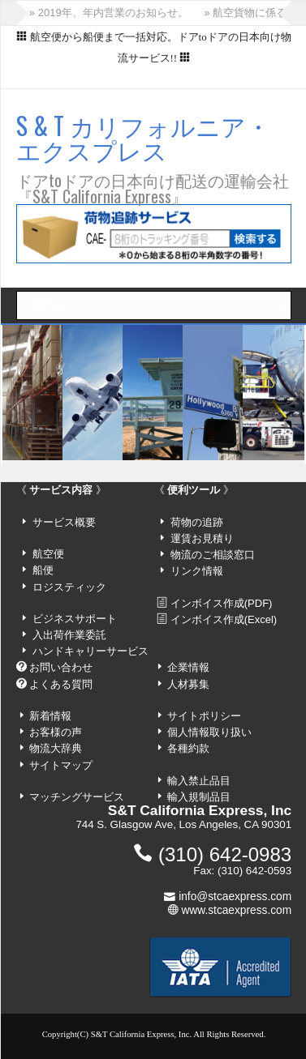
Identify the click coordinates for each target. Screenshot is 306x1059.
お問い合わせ (61, 667)
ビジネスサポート (74, 619)
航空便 (48, 554)
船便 (43, 570)
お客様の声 (55, 732)
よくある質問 (61, 684)
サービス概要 (64, 522)
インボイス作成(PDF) (221, 603)
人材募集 (188, 684)
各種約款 (188, 748)
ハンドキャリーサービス (90, 651)
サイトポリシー (204, 716)
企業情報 (188, 667)
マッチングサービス (76, 797)
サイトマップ (61, 765)
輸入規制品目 (199, 797)
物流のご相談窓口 (212, 555)
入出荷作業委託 (69, 635)
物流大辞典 (55, 748)
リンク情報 (196, 571)
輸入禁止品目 (199, 781)
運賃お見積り (202, 538)
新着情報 (50, 716)
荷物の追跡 (196, 522)
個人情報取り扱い (209, 732)
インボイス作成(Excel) (223, 619)
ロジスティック (69, 587)
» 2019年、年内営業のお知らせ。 (108, 12)
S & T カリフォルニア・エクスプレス (143, 137)
